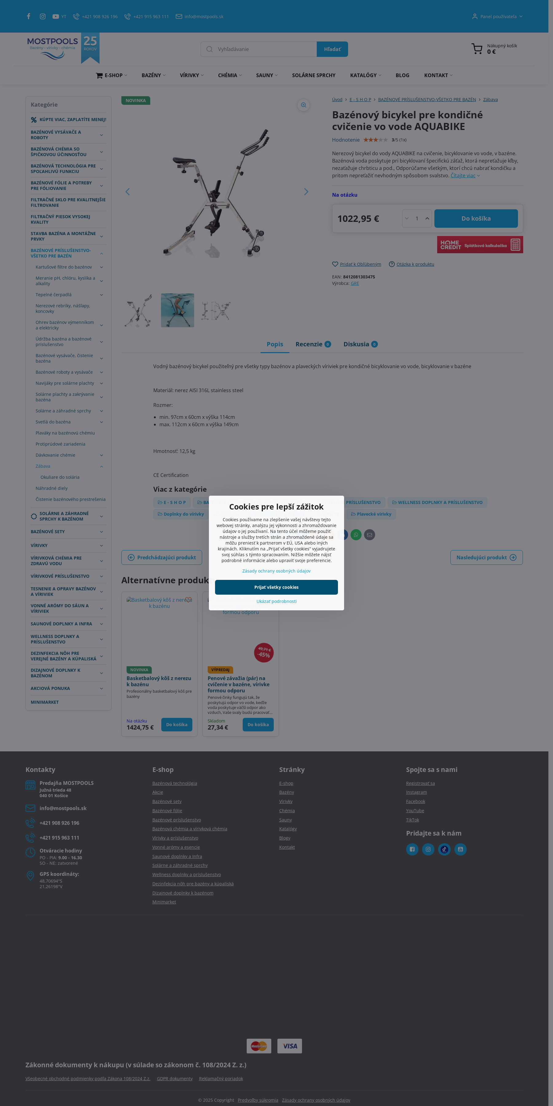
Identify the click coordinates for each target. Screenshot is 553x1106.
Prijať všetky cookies (276, 587)
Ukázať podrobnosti (277, 601)
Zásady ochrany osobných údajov (276, 571)
